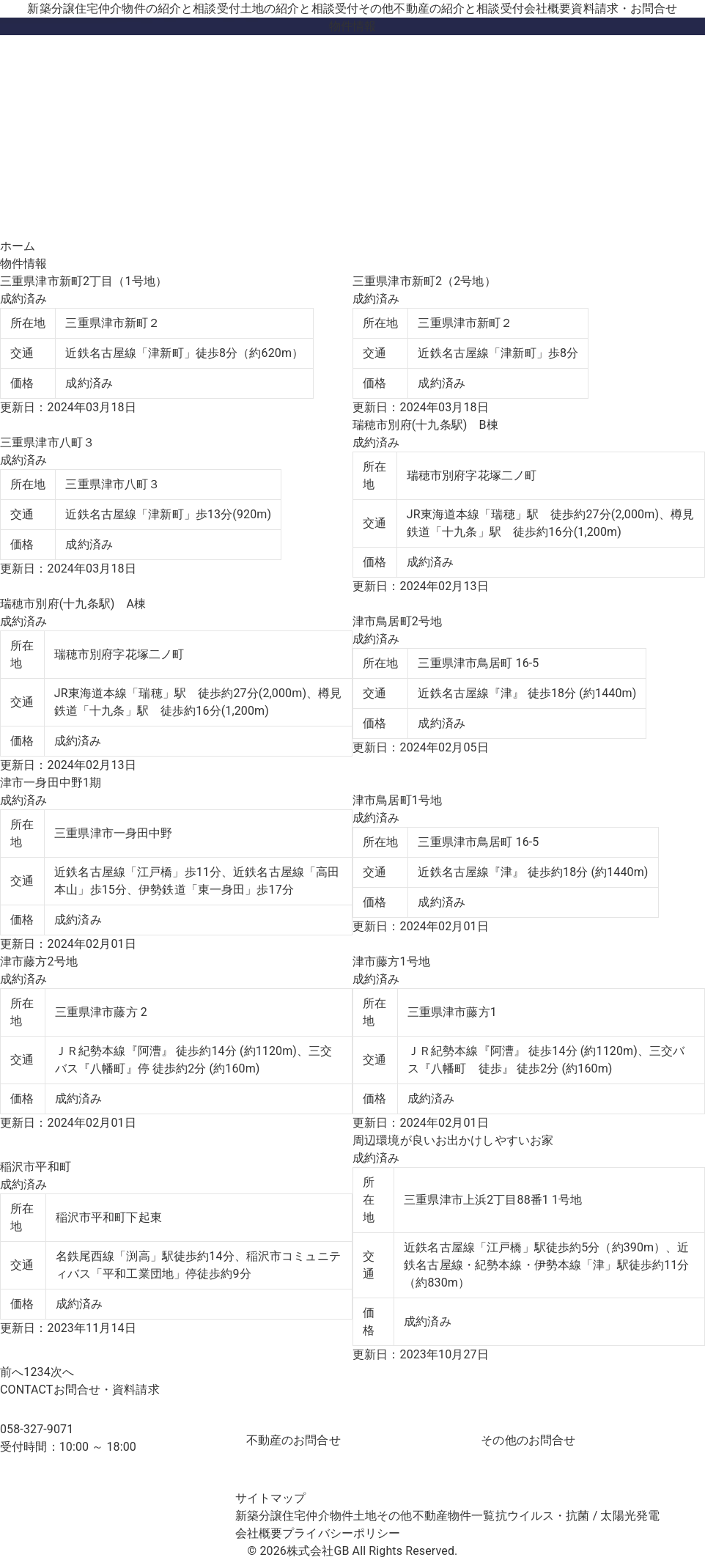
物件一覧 (471, 1516)
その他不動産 (441, 9)
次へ (62, 1372)
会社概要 (548, 8)
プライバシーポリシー (341, 1533)
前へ (11, 1372)
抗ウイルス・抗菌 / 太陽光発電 (577, 1516)
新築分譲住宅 (62, 8)
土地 (299, 9)
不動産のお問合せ (293, 1440)
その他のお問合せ (528, 1440)
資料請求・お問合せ (624, 8)
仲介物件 (169, 9)
